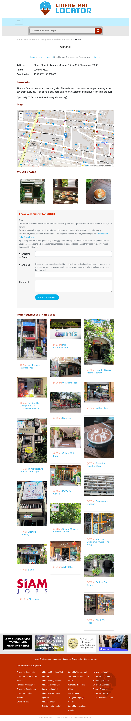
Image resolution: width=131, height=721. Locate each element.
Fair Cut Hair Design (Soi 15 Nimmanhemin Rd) (30, 405)
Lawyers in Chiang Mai (101, 672)
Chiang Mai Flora (63, 454)
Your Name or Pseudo (24, 256)
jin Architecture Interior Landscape (31, 470)
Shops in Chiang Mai (100, 689)
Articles (94, 659)
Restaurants (31, 39)
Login (32, 57)
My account (57, 659)
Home (20, 39)
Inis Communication (61, 346)
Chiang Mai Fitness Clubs (51, 685)
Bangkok (57, 706)
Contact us (67, 659)
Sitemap (87, 659)
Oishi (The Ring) (96, 621)
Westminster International (30, 366)
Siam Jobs (34, 599)
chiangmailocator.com (52, 717)
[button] (65, 135)
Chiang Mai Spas (23, 702)
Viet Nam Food (70, 382)
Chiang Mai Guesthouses (26, 689)
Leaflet (85, 165)
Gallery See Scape (97, 584)
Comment (24, 282)
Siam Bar (66, 418)
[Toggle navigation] (19, 22)
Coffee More (102, 408)
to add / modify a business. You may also (72, 57)
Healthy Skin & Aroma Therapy (99, 371)
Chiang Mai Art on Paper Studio (65, 530)
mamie (30, 569)
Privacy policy (77, 659)
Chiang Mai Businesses (102, 685)
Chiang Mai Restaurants (26, 672)
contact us (95, 57)
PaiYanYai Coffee (62, 492)
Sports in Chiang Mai (50, 689)
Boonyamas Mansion (97, 503)
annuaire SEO (86, 717)
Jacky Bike (67, 567)
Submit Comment (47, 297)
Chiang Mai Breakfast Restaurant (56, 39)
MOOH (78, 39)
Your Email (24, 265)
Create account (45, 659)
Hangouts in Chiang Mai (26, 685)
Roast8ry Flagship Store (96, 465)
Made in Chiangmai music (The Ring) (98, 542)
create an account (46, 57)
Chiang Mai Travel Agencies (78, 672)
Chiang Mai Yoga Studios (51, 681)
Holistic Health (73, 693)
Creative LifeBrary (28, 533)
